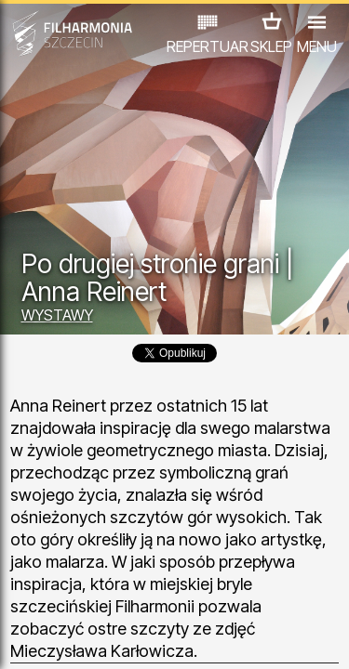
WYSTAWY (57, 315)
